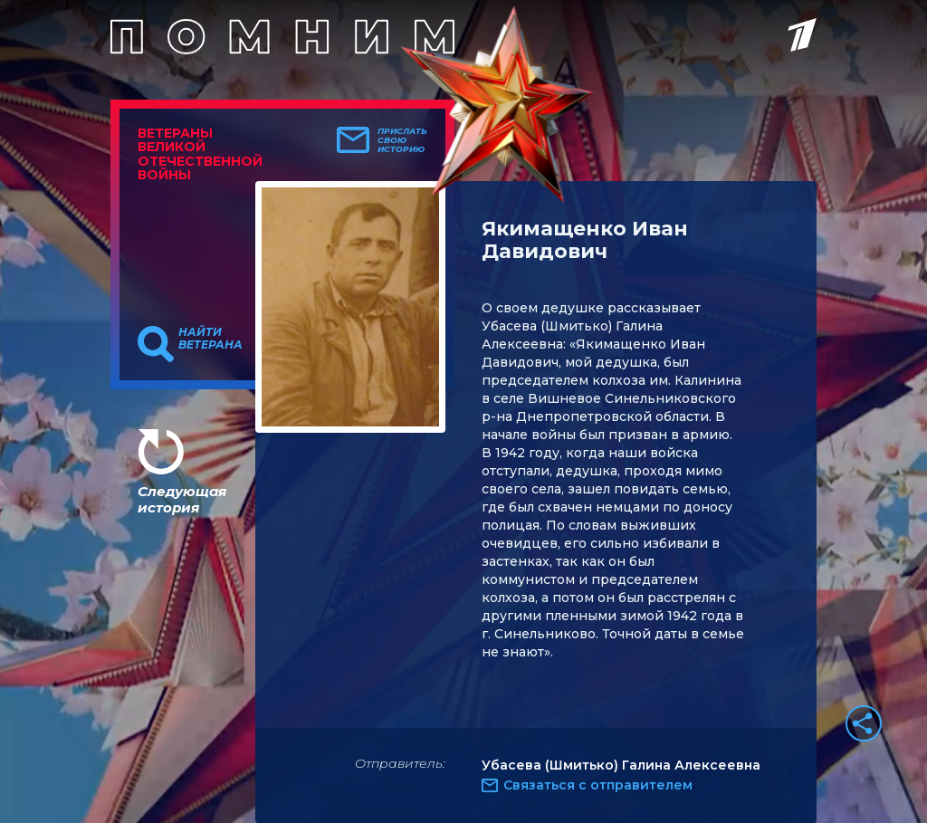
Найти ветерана (210, 338)
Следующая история (182, 499)
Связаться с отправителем (598, 785)
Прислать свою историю (402, 140)
